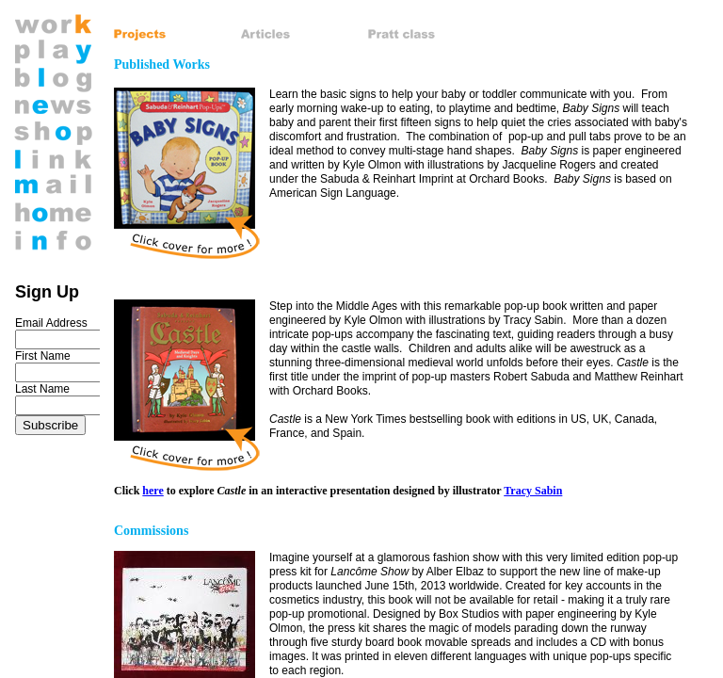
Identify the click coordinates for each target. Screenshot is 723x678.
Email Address (51, 323)
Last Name (42, 389)
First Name (43, 356)
